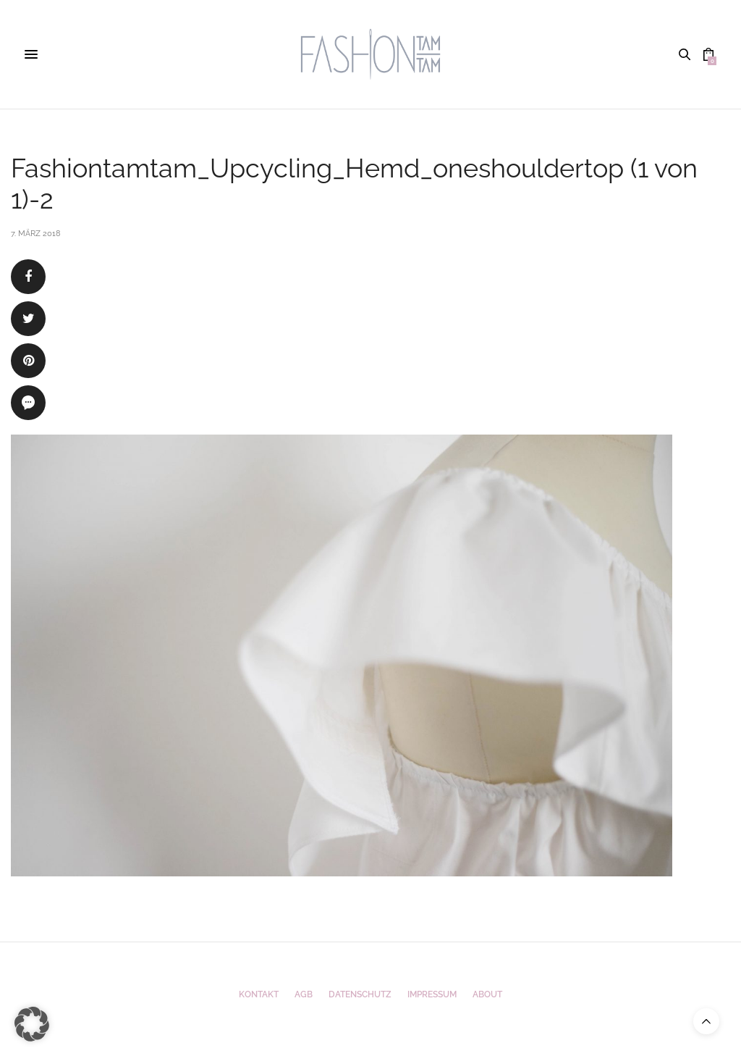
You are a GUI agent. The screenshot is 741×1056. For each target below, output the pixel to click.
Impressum (432, 994)
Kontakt (259, 994)
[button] (32, 1024)
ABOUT (487, 994)
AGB (304, 994)
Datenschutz (360, 994)
